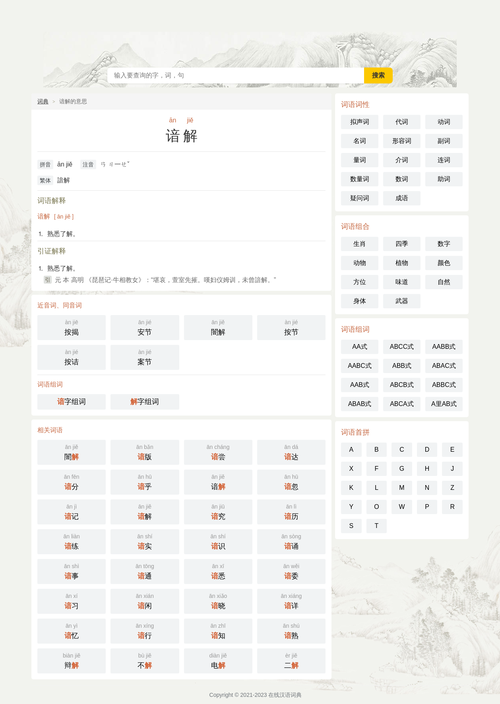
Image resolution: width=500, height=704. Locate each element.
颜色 (444, 262)
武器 (401, 301)
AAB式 (359, 384)
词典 (42, 101)
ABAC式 (444, 365)
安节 (144, 326)
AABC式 (360, 365)
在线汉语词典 (250, 32)
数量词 (359, 179)
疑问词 (359, 198)
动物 (359, 262)
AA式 (359, 346)
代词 (401, 121)
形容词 (401, 140)
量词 (359, 160)
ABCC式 (402, 346)
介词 (401, 160)
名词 (359, 140)
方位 (359, 282)
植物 (401, 262)
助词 (444, 179)
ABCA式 (402, 403)
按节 (291, 326)
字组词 (71, 402)
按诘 (71, 356)
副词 (444, 140)
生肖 (359, 243)
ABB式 (401, 365)
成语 (401, 198)
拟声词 (359, 121)
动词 (444, 121)
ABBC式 (444, 384)
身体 (359, 301)
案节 (144, 356)
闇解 (218, 326)
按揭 (71, 326)
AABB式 (444, 346)
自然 (444, 282)
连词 (444, 160)
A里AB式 (444, 403)
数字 (444, 243)
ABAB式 (360, 403)
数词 (401, 179)
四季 (401, 243)
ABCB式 (402, 384)
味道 (401, 282)
